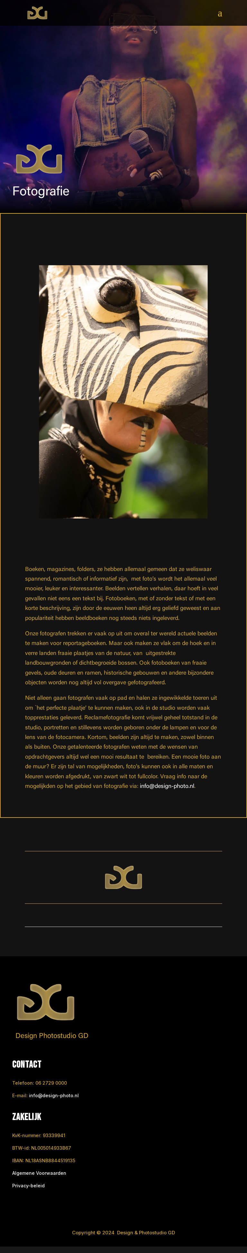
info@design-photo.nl (167, 787)
